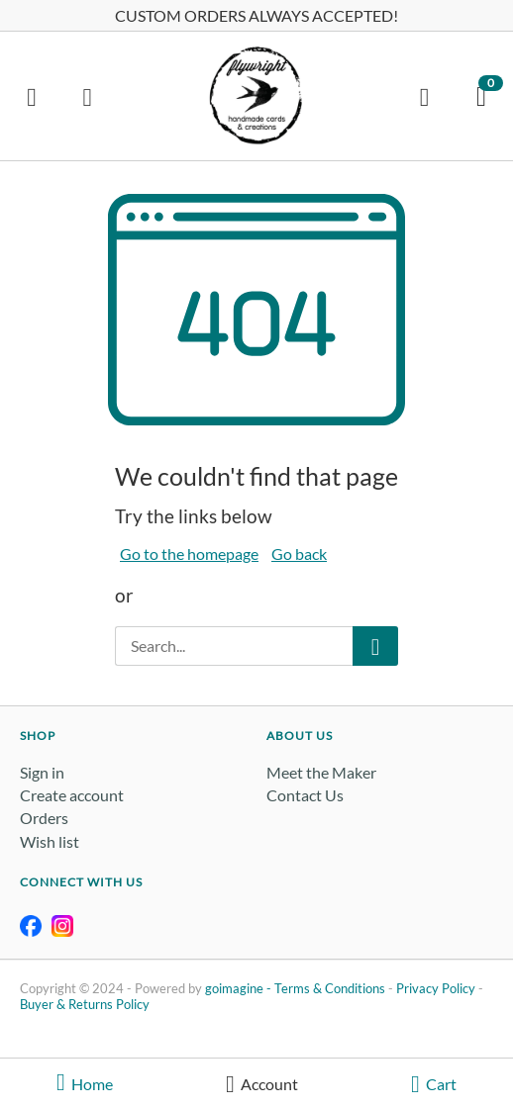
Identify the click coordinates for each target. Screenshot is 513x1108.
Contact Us (305, 794)
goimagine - (239, 988)
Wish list (49, 841)
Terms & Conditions (329, 988)
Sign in (42, 772)
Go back (299, 553)
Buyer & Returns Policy (85, 1004)
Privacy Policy (435, 988)
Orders (44, 817)
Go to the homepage (189, 553)
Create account (72, 794)
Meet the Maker (321, 772)
